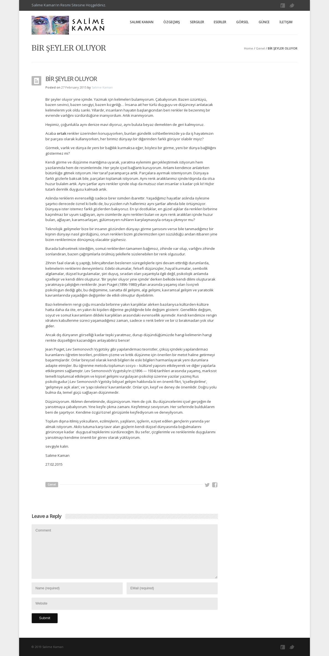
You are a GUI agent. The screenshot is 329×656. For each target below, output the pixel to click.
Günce (264, 22)
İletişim (285, 22)
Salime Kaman (141, 22)
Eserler (220, 22)
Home (248, 48)
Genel (260, 48)
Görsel (242, 22)
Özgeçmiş (171, 22)
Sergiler (197, 22)
